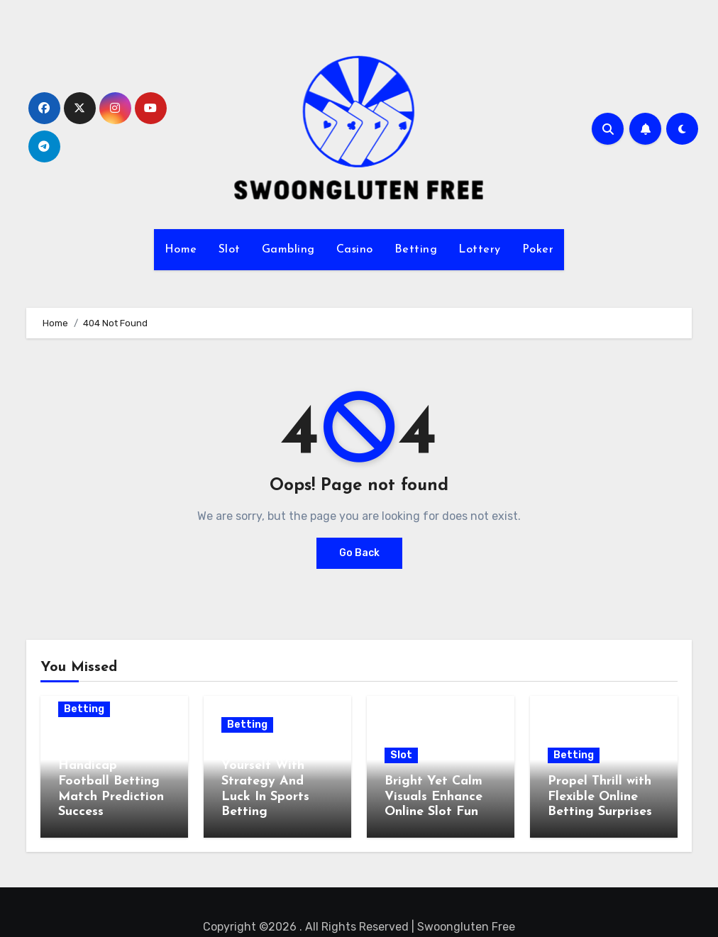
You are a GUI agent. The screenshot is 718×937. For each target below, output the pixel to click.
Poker (538, 249)
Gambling (288, 249)
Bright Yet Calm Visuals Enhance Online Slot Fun (433, 797)
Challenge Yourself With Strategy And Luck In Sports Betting (265, 781)
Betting (416, 249)
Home (181, 249)
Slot (230, 249)
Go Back (359, 553)
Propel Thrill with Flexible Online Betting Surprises (600, 797)
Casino (354, 249)
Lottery (479, 249)
